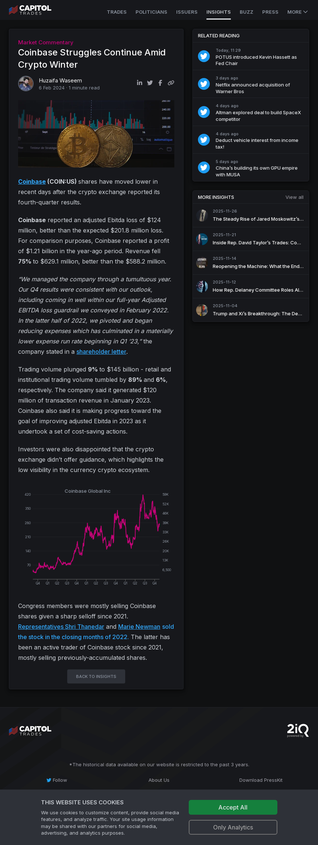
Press (270, 12)
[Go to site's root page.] (38, 10)
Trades (117, 12)
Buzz (246, 12)
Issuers (187, 12)
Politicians (151, 12)
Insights (218, 12)
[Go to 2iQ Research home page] (298, 730)
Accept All (232, 807)
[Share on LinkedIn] (140, 83)
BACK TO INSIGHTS (96, 676)
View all (294, 197)
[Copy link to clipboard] (171, 82)
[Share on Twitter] (150, 83)
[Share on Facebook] (160, 83)
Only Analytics (233, 827)
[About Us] (159, 780)
